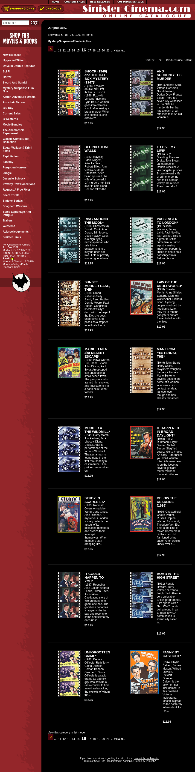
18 (65, 34)
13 (69, 50)
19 (98, 50)
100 (77, 34)
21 (108, 50)
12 (64, 50)
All (83, 34)
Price (179, 60)
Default (187, 60)
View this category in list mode (66, 732)
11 (59, 50)
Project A (150, 761)
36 (71, 34)
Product (171, 60)
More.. (89, 41)
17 (89, 50)
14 (73, 50)
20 (103, 50)
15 (78, 50)
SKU (161, 60)
